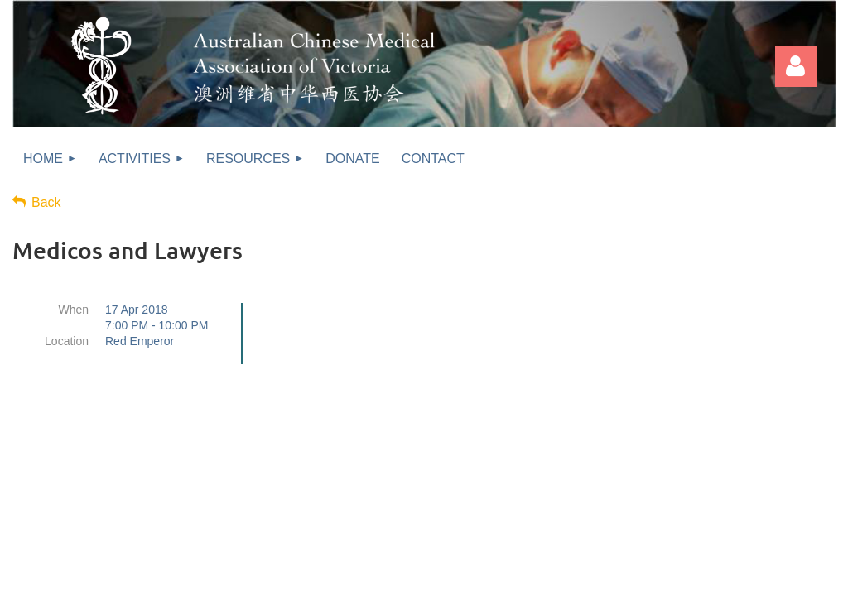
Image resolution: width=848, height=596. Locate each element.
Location (67, 341)
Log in (796, 66)
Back (46, 202)
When (73, 309)
